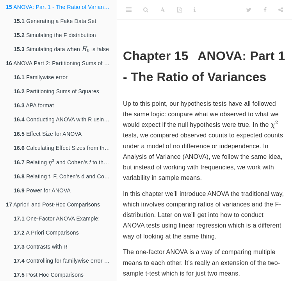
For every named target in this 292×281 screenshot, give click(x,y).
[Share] (280, 10)
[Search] (145, 10)
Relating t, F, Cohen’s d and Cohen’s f (65, 181)
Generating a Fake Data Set (55, 21)
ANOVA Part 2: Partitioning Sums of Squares (61, 65)
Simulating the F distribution (55, 35)
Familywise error (41, 79)
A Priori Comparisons (46, 238)
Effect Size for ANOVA (48, 136)
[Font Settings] (162, 10)
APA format (34, 107)
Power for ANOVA (42, 195)
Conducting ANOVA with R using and (65, 121)
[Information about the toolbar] (194, 10)
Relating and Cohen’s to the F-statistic (65, 166)
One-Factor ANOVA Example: (57, 224)
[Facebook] (265, 10)
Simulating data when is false (65, 49)
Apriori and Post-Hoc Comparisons (53, 209)
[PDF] (179, 10)
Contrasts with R (41, 252)
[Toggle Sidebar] (128, 10)
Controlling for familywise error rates (65, 266)
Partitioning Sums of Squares (56, 93)
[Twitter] (248, 10)
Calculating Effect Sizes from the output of (65, 151)
